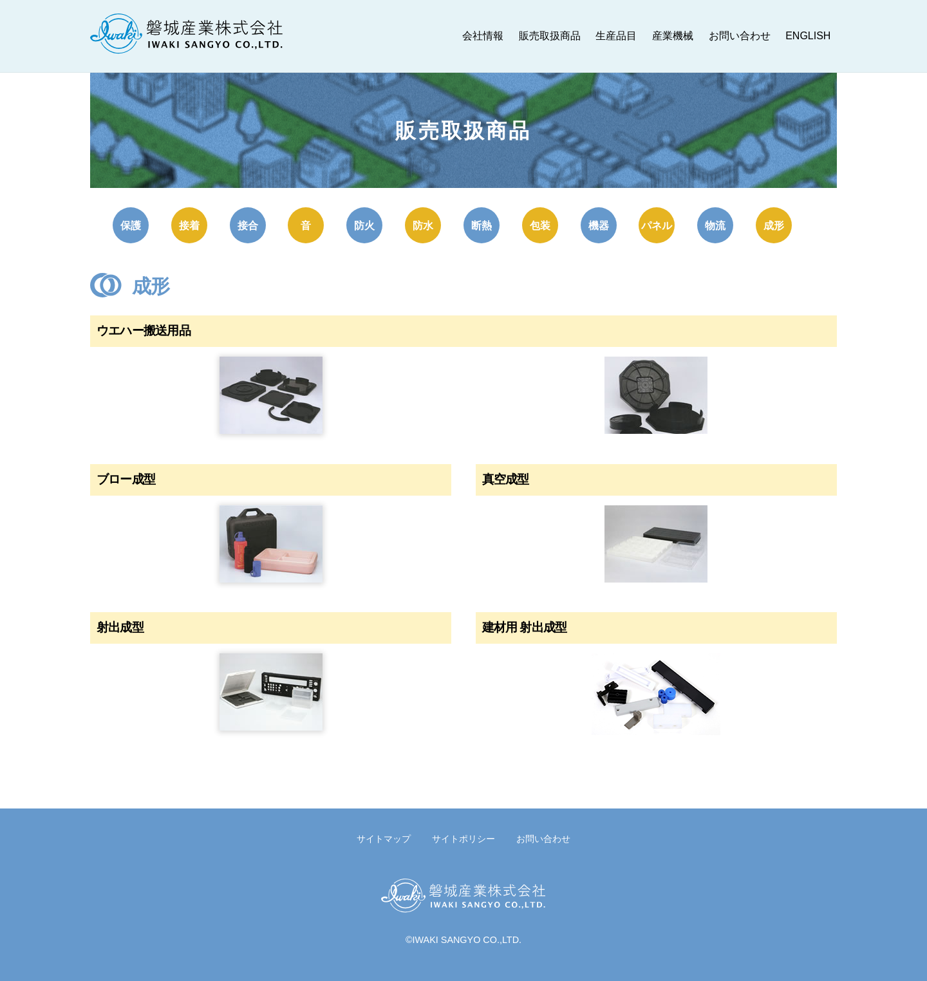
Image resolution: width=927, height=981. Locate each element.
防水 (423, 225)
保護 (130, 225)
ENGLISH (807, 35)
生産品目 (616, 35)
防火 (364, 225)
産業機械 (672, 35)
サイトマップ (384, 838)
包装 (540, 225)
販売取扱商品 (550, 35)
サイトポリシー (463, 838)
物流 (715, 225)
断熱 (481, 225)
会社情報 (482, 35)
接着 (189, 225)
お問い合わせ (740, 35)
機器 (598, 225)
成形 (773, 225)
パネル (656, 225)
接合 (248, 225)
